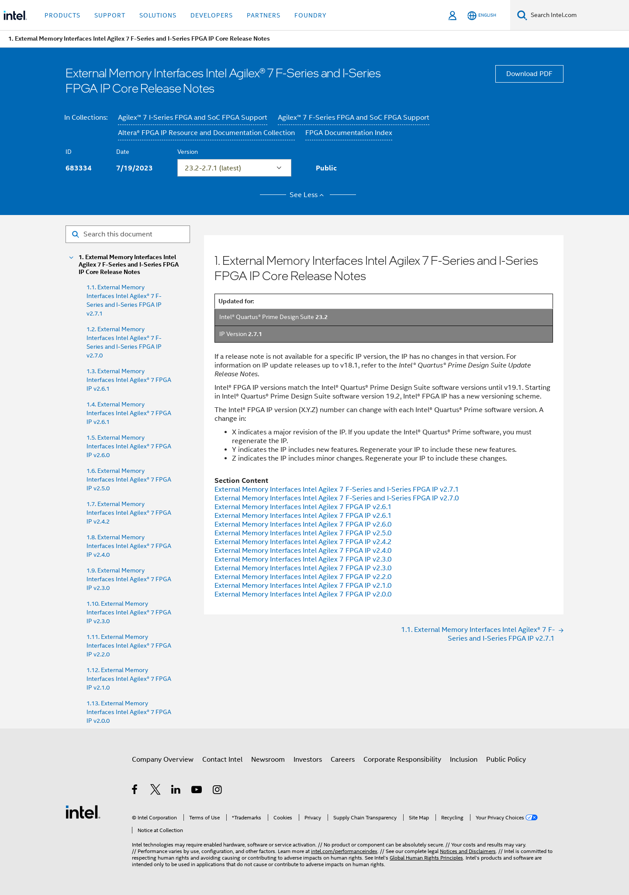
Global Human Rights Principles (426, 857)
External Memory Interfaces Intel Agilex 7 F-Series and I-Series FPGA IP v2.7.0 (336, 498)
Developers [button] (211, 15)
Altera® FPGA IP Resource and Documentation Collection (206, 132)
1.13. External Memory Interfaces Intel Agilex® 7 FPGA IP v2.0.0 (128, 712)
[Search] (522, 15)
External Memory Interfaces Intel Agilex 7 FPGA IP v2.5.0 (303, 533)
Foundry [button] (310, 15)
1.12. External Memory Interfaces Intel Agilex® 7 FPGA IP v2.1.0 (128, 678)
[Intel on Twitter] (155, 791)
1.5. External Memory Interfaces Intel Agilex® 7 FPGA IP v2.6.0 (128, 446)
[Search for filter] (128, 234)
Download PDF (529, 73)
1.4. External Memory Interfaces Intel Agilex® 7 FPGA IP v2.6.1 (128, 413)
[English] (481, 15)
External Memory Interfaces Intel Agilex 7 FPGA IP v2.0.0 (303, 594)
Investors (308, 759)
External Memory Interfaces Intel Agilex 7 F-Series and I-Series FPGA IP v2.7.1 (336, 489)
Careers (343, 759)
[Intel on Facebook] (135, 791)
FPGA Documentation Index (348, 132)
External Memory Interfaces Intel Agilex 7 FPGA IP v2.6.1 (303, 507)
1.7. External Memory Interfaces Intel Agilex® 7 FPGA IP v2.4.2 (128, 512)
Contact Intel (222, 759)
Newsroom (268, 759)
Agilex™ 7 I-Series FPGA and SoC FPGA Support (192, 117)
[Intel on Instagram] (218, 791)
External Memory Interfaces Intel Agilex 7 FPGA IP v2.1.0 (303, 585)
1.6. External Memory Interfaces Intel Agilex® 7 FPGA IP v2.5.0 (128, 479)
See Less (308, 195)
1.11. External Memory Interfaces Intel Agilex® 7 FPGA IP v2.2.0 (128, 645)
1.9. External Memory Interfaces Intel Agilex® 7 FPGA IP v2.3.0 (128, 579)
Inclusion (463, 759)
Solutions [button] (157, 15)
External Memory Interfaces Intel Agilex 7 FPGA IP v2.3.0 (303, 559)
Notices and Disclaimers (468, 851)
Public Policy (506, 759)
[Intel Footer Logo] (83, 811)
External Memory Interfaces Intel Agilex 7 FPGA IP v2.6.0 (303, 524)
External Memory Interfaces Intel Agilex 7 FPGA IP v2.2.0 (303, 576)
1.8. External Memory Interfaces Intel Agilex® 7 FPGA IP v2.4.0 (128, 546)
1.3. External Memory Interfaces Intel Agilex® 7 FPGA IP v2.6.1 (128, 379)
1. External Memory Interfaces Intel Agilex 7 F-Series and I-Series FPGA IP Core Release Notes (129, 264)
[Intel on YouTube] (197, 791)
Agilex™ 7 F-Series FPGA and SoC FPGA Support (353, 117)
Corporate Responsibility (402, 759)
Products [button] (62, 15)
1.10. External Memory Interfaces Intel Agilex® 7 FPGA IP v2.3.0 (128, 612)
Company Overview (163, 759)
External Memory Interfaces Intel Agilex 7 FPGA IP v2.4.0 (303, 550)
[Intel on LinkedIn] (176, 791)
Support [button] (109, 15)
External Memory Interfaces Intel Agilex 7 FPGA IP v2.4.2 (303, 542)
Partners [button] (263, 15)
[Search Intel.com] (578, 15)
